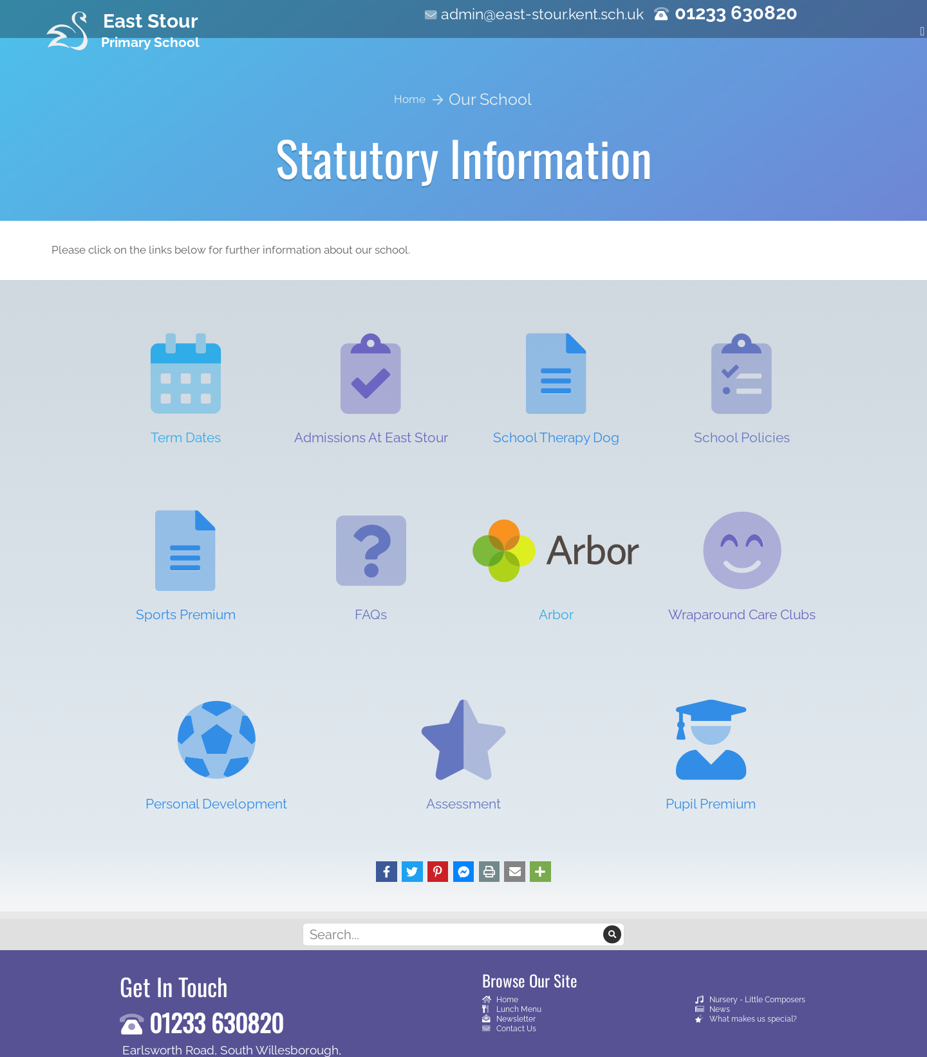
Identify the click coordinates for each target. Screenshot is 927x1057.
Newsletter (509, 1019)
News (712, 1009)
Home (500, 999)
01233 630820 (736, 13)
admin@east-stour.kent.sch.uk (542, 14)
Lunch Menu (511, 1009)
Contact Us (509, 1028)
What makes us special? (746, 1019)
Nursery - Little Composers (750, 999)
